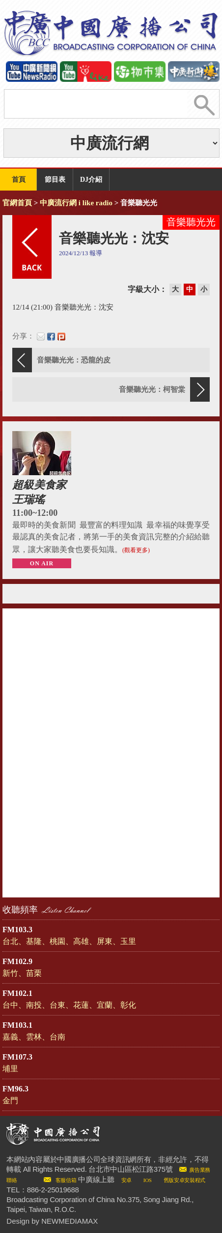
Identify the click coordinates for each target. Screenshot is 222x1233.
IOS (147, 1180)
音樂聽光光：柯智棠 (152, 389)
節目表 (55, 179)
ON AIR (42, 563)
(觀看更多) (136, 550)
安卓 (126, 1180)
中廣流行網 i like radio (76, 203)
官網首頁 (17, 203)
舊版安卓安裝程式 (185, 1180)
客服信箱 (66, 1180)
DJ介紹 (91, 179)
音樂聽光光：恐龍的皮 (74, 360)
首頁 (19, 179)
